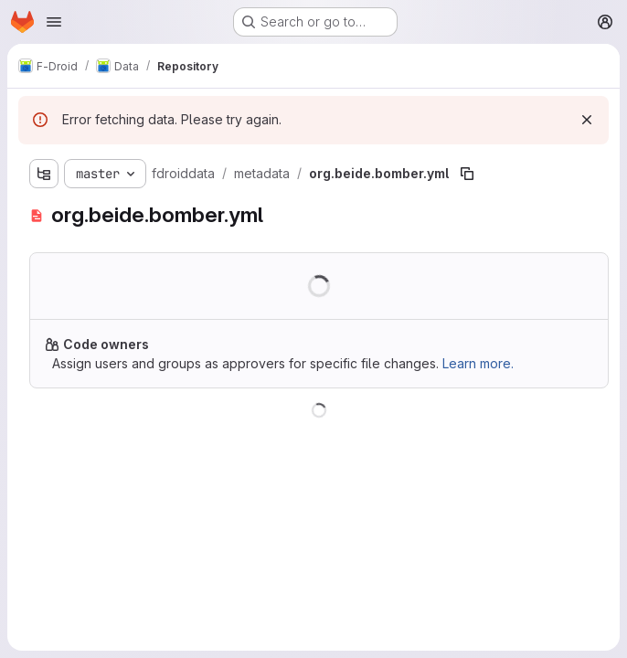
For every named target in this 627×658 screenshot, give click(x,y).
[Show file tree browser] (43, 173)
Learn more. (478, 363)
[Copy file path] (467, 173)
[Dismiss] (587, 120)
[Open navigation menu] (54, 22)
